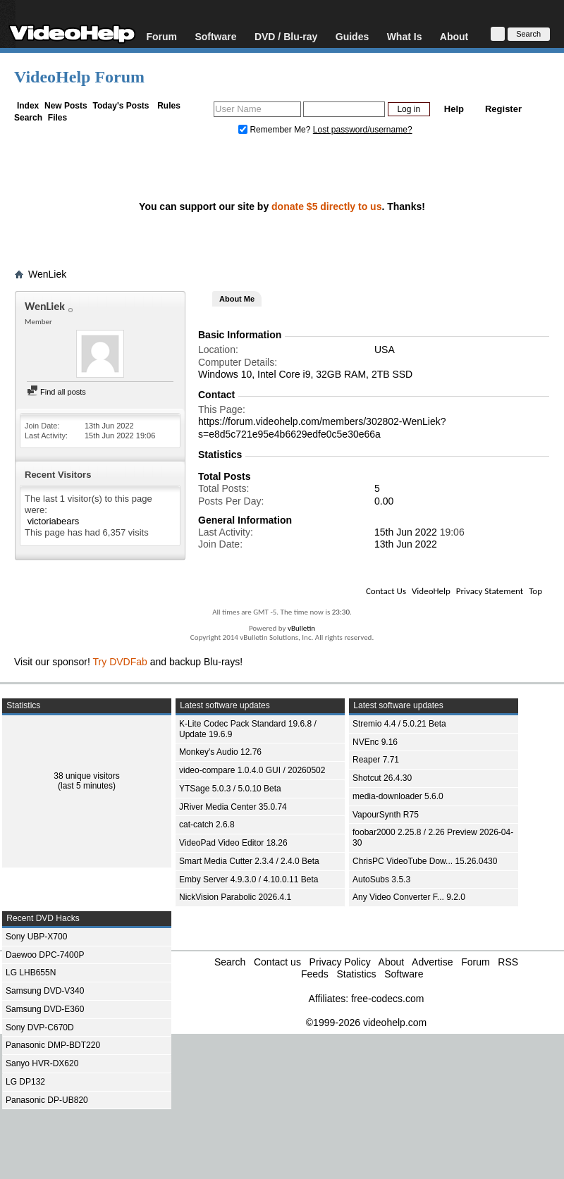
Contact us (277, 962)
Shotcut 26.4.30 (382, 778)
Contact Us (386, 591)
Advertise (432, 962)
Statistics (356, 974)
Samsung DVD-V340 (45, 991)
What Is (404, 36)
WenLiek (47, 274)
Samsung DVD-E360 (45, 1009)
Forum (161, 36)
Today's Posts (120, 106)
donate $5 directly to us (326, 206)
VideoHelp (431, 591)
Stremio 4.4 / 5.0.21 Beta (399, 724)
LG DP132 (25, 1082)
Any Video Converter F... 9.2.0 (408, 897)
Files (57, 118)
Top (535, 591)
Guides (352, 36)
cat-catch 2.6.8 (207, 824)
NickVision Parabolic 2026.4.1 (235, 897)
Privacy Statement (489, 591)
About (454, 36)
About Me (237, 299)
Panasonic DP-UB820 (47, 1100)
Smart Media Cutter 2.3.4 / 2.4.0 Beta (249, 861)
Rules (168, 106)
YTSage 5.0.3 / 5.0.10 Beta (230, 789)
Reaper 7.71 (375, 760)
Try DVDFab (120, 661)
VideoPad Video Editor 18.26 (233, 843)
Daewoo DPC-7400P (45, 955)
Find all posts (56, 392)
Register (503, 109)
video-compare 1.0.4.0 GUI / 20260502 (252, 770)
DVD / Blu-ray (286, 36)
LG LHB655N (31, 972)
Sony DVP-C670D (40, 1027)
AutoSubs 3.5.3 (381, 879)
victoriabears (53, 521)
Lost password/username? (362, 130)
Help (454, 109)
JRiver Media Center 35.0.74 (233, 807)
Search (28, 118)
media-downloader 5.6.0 (397, 796)
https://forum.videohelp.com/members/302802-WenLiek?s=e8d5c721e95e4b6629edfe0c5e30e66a (322, 427)
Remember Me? (275, 130)
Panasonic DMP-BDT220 (53, 1045)
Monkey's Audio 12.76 (220, 752)
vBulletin (301, 628)
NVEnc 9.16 (375, 742)
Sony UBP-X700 (36, 937)
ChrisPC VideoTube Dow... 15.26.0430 (424, 861)
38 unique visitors (86, 776)
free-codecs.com (387, 998)
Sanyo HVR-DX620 (42, 1063)
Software (215, 36)
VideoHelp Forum (79, 77)
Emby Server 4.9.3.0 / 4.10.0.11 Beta (248, 879)
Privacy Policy (340, 962)
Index (28, 106)
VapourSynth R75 (385, 815)
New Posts (65, 106)
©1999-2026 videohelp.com (366, 1022)
